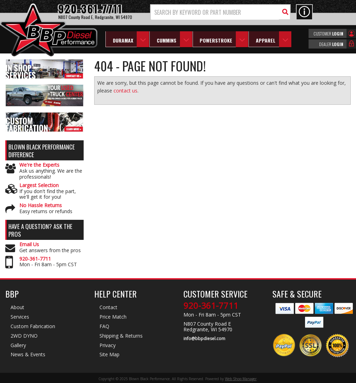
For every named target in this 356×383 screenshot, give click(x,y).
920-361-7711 (35, 259)
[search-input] (215, 12)
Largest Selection (39, 186)
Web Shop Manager (241, 378)
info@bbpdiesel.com (204, 338)
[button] (220, 12)
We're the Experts (39, 165)
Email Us (29, 245)
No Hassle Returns (40, 206)
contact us (125, 90)
